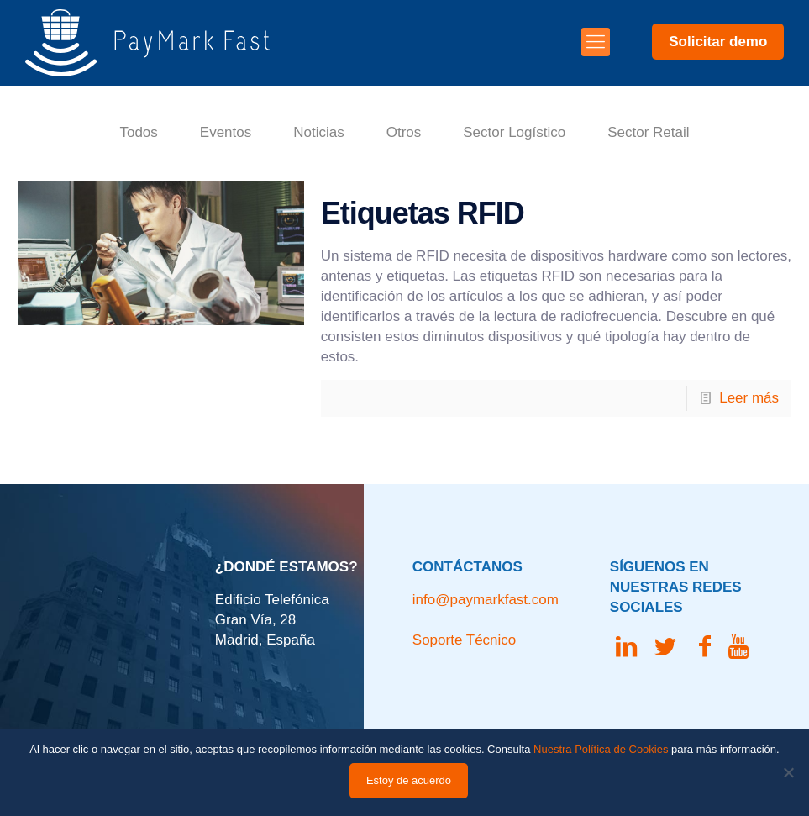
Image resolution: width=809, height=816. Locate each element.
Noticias (318, 132)
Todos (138, 132)
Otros (404, 132)
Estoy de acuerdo (408, 780)
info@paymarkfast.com (485, 600)
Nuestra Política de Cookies (600, 749)
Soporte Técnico (464, 640)
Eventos (225, 132)
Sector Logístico (514, 132)
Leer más (749, 398)
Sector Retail (648, 132)
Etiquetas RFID (422, 213)
